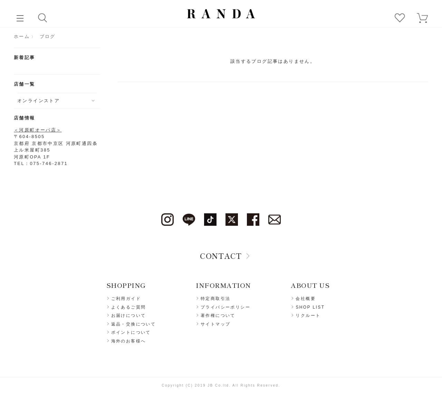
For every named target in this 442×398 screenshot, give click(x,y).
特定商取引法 (215, 298)
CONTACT (221, 255)
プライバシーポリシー (225, 307)
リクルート (308, 315)
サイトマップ (215, 324)
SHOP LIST (310, 307)
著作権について (218, 315)
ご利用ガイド (126, 298)
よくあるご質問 (128, 307)
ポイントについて (131, 332)
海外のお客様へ (128, 341)
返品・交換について (133, 324)
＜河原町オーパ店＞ (38, 130)
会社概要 (306, 298)
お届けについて (128, 315)
